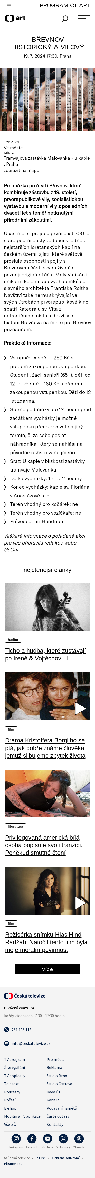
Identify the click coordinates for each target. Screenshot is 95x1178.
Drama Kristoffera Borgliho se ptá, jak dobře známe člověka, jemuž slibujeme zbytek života (45, 748)
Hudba (13, 639)
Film (11, 729)
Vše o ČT (11, 1124)
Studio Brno (57, 1075)
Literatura (15, 826)
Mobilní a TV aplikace (22, 1116)
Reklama (54, 1067)
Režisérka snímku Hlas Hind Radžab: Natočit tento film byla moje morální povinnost (46, 942)
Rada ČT (54, 1091)
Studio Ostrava (59, 1083)
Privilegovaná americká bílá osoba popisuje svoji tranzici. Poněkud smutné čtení (44, 845)
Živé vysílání (14, 1067)
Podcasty (12, 1091)
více (47, 969)
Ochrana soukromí (66, 1158)
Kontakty (55, 1124)
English (40, 1158)
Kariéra (53, 1099)
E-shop (10, 1108)
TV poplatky (14, 1075)
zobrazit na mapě (21, 170)
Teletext (11, 1083)
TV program (14, 1059)
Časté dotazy (58, 1116)
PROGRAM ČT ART (65, 5)
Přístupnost (13, 1163)
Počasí (9, 1099)
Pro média (55, 1059)
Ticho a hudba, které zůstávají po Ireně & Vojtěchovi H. (45, 654)
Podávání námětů (62, 1108)
